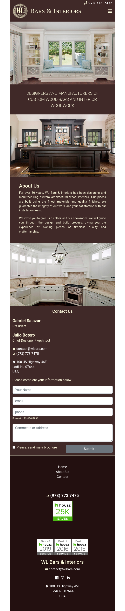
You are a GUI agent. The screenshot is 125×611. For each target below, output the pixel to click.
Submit (89, 449)
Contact (62, 477)
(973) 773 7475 (27, 354)
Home (62, 467)
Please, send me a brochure (37, 447)
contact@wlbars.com (31, 349)
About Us (62, 472)
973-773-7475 (100, 3)
